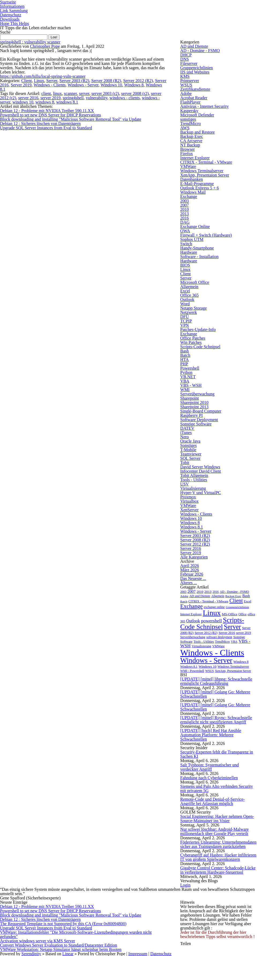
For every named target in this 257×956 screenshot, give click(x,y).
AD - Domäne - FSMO (200, 50)
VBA (184, 381)
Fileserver (188, 63)
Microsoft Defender (197, 115)
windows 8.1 (67, 102)
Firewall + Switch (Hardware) (206, 235)
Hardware (188, 252)
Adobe (186, 93)
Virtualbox (189, 501)
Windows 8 (134, 85)
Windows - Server (83, 85)
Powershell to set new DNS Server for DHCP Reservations (50, 115)
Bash (184, 351)
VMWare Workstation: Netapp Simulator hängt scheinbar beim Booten (60, 949)
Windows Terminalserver (201, 170)
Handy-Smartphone (197, 248)
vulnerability (96, 97)
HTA (184, 359)
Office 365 (189, 295)
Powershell (189, 368)
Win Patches (191, 342)
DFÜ (184, 316)
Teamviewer (190, 454)
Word (185, 303)
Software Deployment (199, 419)
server (84, 93)
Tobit (184, 462)
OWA (185, 231)
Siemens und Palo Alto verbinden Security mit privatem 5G (216, 788)
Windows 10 (111, 85)
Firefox (186, 153)
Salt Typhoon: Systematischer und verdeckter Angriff (209, 767)
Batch (185, 355)
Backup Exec (191, 136)
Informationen (12, 6)
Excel (185, 291)
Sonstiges (188, 445)
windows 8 (44, 102)
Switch (186, 243)
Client (26, 80)
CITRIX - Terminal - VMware (206, 162)
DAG (185, 222)
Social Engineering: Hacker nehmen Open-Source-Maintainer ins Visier (217, 818)
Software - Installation (199, 256)
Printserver (189, 80)
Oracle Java (190, 441)
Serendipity (31, 953)
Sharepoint (189, 398)
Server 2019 (21, 85)
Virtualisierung (193, 488)
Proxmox (188, 497)
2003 (184, 200)
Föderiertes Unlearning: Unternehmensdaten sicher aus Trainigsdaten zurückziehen (218, 844)
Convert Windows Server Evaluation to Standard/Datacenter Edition (58, 945)
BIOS (185, 265)
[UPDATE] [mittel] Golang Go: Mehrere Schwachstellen (215, 694)
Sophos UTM (191, 239)
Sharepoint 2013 (194, 407)
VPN (184, 325)
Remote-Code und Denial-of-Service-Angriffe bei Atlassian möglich (212, 801)
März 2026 (189, 570)
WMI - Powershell (192, 671)
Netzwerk (188, 312)
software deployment (219, 637)
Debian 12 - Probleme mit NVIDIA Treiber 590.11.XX (47, 110)
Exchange (188, 196)
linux (57, 93)
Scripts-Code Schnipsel (200, 346)
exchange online (214, 607)
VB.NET (187, 376)
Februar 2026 (191, 574)
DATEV (187, 428)
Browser (187, 149)
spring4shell (73, 97)
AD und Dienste (194, 46)
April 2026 (189, 565)
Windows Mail (193, 192)
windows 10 (22, 102)
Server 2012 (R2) (138, 80)
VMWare (188, 166)
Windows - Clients (49, 85)
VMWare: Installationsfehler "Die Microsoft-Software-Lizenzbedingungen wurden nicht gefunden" (76, 934)
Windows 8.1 (191, 527)
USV (184, 484)
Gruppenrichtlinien (196, 67)
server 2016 (28, 97)
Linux (39, 80)
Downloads (10, 19)
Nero (184, 437)
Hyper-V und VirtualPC (200, 492)
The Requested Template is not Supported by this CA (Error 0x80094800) (63, 923)
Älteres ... (188, 582)
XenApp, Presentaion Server (204, 175)
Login (185, 885)
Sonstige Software (195, 424)
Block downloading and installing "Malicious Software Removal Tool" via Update (70, 119)
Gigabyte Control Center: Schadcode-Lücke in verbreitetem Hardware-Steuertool (217, 870)
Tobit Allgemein (194, 475)
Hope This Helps (14, 23)
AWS (184, 128)
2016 (184, 218)
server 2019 (50, 97)
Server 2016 (190, 548)
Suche (5, 32)
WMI (185, 389)
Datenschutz (10, 15)
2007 (184, 205)
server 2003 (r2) (105, 93)
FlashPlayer (190, 102)
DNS (184, 59)
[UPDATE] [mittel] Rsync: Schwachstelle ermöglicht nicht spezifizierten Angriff (216, 719)
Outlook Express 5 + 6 (199, 188)
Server (51, 80)
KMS (185, 76)
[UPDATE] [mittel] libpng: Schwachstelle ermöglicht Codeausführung (216, 681)
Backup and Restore (197, 132)
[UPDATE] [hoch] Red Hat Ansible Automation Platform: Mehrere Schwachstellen (210, 734)
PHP (184, 364)
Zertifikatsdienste (195, 89)
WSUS (186, 85)
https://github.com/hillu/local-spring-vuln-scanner (43, 76)
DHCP (186, 55)
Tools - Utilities (193, 479)
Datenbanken (191, 179)
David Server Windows (200, 467)
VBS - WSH (191, 385)
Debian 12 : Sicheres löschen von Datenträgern (40, 123)
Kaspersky (189, 110)
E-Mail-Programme (197, 183)
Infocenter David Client (200, 471)
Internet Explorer (195, 158)
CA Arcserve (191, 140)
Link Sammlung (14, 10)
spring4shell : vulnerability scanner (30, 42)
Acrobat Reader (193, 97)
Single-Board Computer (200, 411)
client (46, 93)
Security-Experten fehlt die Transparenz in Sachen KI (216, 754)
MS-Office (229, 614)
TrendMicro (190, 123)
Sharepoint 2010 (194, 402)
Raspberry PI (191, 415)
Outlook (187, 299)
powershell (211, 620)
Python (186, 372)
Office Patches (192, 338)
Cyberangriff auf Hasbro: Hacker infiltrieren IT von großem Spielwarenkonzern (218, 857)
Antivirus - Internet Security (204, 106)
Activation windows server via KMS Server (37, 941)
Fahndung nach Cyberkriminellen (209, 777)
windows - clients (124, 97)
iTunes (186, 432)
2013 (184, 213)
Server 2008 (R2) (106, 80)
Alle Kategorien (194, 557)
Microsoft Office (194, 282)
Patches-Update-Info (198, 329)
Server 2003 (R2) (74, 80)
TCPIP (186, 321)
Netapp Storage (193, 308)
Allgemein (189, 286)
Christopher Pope (45, 46)
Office (243, 614)
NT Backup (190, 145)
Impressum (137, 953)
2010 (184, 209)
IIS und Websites (194, 72)
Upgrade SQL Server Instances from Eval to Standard (46, 128)
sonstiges (188, 119)
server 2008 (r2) (135, 93)
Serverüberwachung (197, 394)
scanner (70, 93)
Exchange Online (195, 226)
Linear (68, 953)
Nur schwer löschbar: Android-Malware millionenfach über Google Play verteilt (214, 831)
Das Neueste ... (193, 578)
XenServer (189, 510)
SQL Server (190, 458)
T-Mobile (188, 449)
